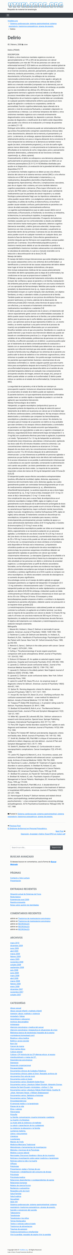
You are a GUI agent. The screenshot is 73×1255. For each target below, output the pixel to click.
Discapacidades (16, 1068)
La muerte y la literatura (19, 1120)
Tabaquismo (15, 1213)
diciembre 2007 (16, 989)
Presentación (15, 881)
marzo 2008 (15, 981)
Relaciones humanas (18, 1183)
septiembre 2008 (17, 967)
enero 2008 (14, 986)
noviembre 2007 (16, 992)
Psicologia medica (17, 1177)
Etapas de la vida (17, 1106)
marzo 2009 (15, 954)
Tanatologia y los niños (19, 1218)
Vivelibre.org (23, 1250)
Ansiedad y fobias (17, 1016)
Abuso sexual (15, 1008)
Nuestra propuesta (17, 902)
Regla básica (15, 897)
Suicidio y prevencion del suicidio (23, 1210)
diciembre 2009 (16, 946)
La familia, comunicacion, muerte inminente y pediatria (32, 1117)
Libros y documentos (18, 1134)
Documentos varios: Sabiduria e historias (26, 1095)
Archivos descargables (19, 1022)
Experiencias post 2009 (19, 900)
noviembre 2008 (16, 962)
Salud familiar (15, 1194)
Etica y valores (16, 1109)
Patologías (14, 1166)
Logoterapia (15, 1139)
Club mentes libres (17, 1049)
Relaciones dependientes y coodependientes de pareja (32, 1180)
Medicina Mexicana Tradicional (22, 1144)
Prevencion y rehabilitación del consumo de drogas (30, 1172)
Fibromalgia (15, 1112)
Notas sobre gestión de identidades (24, 905)
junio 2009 (14, 948)
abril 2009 (14, 951)
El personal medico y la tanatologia (24, 1104)
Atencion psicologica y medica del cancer (27, 1027)
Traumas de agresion (18, 1229)
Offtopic (13, 1164)
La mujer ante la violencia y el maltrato (25, 1123)
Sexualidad (14, 1199)
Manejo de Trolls (17, 1142)
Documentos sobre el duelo (21, 1079)
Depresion (14, 1063)
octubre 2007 (15, 995)
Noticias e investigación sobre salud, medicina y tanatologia (34, 1158)
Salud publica (15, 1196)
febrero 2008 (15, 984)
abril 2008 (14, 978)
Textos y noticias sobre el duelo (23, 1224)
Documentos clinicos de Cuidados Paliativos (28, 1071)
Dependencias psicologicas (21, 1060)
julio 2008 (14, 970)
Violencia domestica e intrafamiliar (24, 1232)
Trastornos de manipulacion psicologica (34, 918)
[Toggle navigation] (8, 15)
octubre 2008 (15, 965)
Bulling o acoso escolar (19, 1041)
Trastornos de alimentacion (21, 1226)
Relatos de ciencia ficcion (20, 1185)
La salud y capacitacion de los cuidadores (27, 1125)
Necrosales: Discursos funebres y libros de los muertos (32, 1155)
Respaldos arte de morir (20, 1191)
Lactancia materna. (18, 1131)
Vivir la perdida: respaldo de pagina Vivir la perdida (30, 1235)
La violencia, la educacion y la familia (25, 1128)
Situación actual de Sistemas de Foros (25, 894)
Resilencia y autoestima (20, 1188)
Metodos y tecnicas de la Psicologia (24, 1150)
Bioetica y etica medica (19, 1038)
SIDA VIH (14, 1202)
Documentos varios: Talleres (21, 1098)
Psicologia (14, 1174)
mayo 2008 (14, 976)
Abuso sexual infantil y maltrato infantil (26, 1011)
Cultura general (16, 1052)
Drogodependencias (18, 1101)
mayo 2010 (14, 943)
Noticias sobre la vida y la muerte (23, 1161)
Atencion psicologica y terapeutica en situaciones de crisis (33, 1030)
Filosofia (13, 1114)
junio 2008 (14, 973)
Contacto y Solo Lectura (20, 878)
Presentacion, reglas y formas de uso (25, 1169)
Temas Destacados (18, 1221)
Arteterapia (14, 1024)
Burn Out (13, 1044)
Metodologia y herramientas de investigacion (28, 1147)
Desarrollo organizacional (20, 1065)
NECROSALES (23, 924)
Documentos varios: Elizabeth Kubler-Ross (27, 1082)
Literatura (14, 1136)
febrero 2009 (15, 956)
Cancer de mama (17, 1046)
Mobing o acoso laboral (19, 1153)
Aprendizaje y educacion (20, 1019)
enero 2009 (14, 959)
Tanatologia (15, 1215)
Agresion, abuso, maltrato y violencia (25, 1014)
